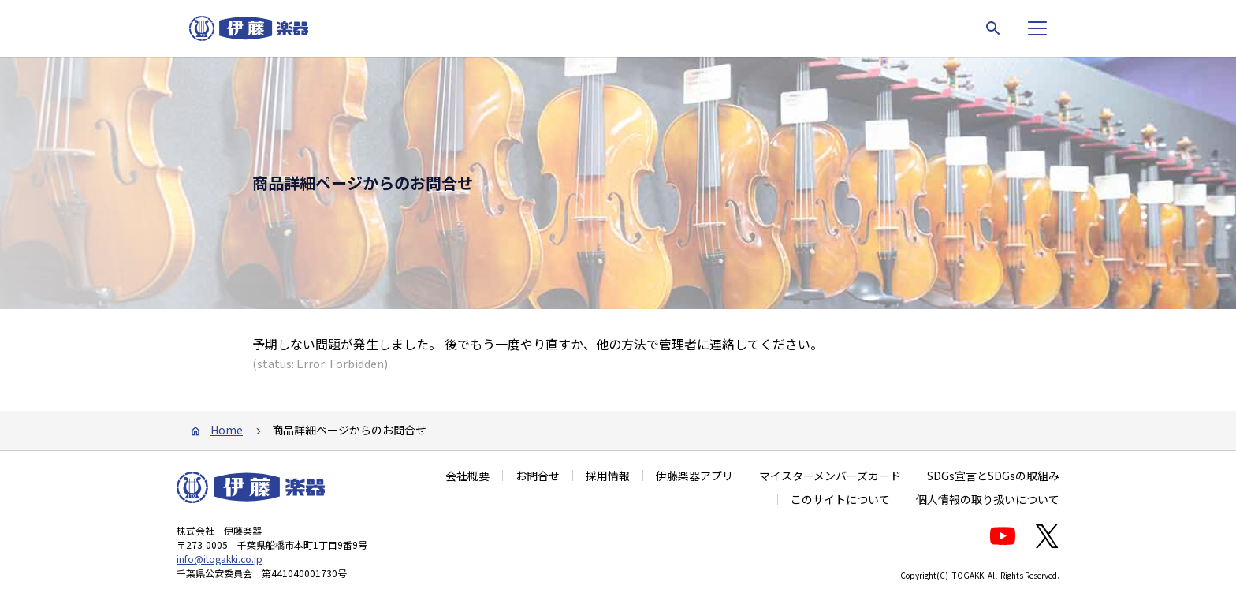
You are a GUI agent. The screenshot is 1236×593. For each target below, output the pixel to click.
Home (226, 430)
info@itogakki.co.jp (219, 558)
